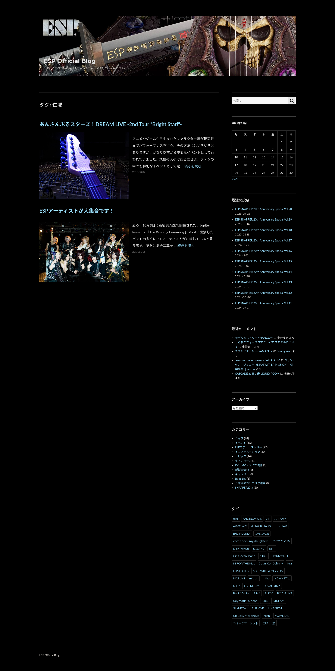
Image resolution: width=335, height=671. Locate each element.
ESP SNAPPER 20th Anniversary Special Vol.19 (263, 219)
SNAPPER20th (244, 487)
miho (266, 578)
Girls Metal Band (244, 556)
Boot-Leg (240, 478)
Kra (289, 563)
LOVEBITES (241, 571)
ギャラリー (242, 474)
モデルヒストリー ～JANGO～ (254, 337)
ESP (272, 548)
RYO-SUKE (284, 593)
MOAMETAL (282, 578)
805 (235, 518)
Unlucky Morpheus (246, 615)
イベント (240, 442)
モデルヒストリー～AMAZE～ (253, 351)
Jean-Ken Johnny (271, 563)
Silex (265, 600)
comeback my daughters (250, 541)
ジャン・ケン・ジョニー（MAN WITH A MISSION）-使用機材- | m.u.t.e (265, 364)
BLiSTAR (281, 526)
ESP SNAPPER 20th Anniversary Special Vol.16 (263, 251)
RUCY (269, 593)
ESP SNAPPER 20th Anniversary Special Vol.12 (263, 292)
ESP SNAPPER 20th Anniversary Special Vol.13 (263, 282)
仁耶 (265, 623)
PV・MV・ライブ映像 (248, 465)
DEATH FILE (241, 548)
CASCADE (262, 533)
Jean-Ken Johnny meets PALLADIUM (257, 360)
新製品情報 (242, 469)
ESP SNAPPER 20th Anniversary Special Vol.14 (263, 271)
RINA (257, 593)
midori (253, 578)
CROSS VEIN (281, 541)
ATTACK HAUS (261, 526)
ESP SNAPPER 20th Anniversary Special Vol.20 (263, 209)
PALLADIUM (241, 593)
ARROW (280, 518)
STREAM (278, 600)
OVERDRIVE (252, 586)
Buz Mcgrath (242, 533)
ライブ (239, 438)
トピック (240, 456)
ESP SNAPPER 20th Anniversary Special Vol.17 (263, 240)
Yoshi (266, 615)
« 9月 (235, 179)
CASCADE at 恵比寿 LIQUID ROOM (257, 373)
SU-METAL (240, 608)
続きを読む (192, 166)
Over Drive (272, 586)
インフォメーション (247, 451)
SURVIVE (258, 608)
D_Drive (258, 548)
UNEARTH (275, 608)
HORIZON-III (280, 556)
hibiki (263, 556)
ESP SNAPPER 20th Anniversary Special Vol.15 (263, 261)
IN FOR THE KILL (244, 563)
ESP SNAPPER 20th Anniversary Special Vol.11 (263, 303)
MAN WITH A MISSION (268, 571)
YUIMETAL (282, 615)
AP (268, 518)
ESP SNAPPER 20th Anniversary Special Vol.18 (263, 230)
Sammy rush (284, 351)
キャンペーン (243, 460)
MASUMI (239, 578)
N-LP (236, 586)
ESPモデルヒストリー (248, 447)
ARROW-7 (240, 526)
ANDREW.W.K (252, 518)
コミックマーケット (245, 623)
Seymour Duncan (245, 600)
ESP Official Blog (70, 60)
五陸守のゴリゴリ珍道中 (250, 483)
